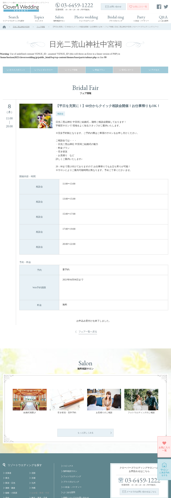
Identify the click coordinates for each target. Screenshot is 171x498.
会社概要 (67, 476)
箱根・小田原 (11, 466)
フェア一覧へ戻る (88, 285)
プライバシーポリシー (73, 481)
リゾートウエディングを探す (22, 438)
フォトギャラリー (45, 70)
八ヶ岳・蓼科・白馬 (14, 481)
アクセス (155, 70)
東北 (7, 451)
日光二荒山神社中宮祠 (21, 27)
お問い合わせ (113, 6)
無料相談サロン (70, 444)
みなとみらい (37, 476)
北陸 (33, 446)
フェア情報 (41, 27)
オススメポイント (17, 70)
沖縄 (33, 461)
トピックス (68, 439)
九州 (33, 456)
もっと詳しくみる (85, 406)
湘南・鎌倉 (10, 461)
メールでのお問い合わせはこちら (141, 465)
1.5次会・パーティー (72, 460)
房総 (7, 471)
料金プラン (100, 70)
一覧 (138, 6)
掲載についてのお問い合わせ (76, 471)
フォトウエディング (72, 449)
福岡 (33, 481)
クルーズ (35, 486)
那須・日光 (10, 456)
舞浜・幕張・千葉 (39, 471)
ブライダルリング (71, 455)
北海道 (8, 446)
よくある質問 (69, 465)
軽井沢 (8, 476)
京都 (33, 451)
